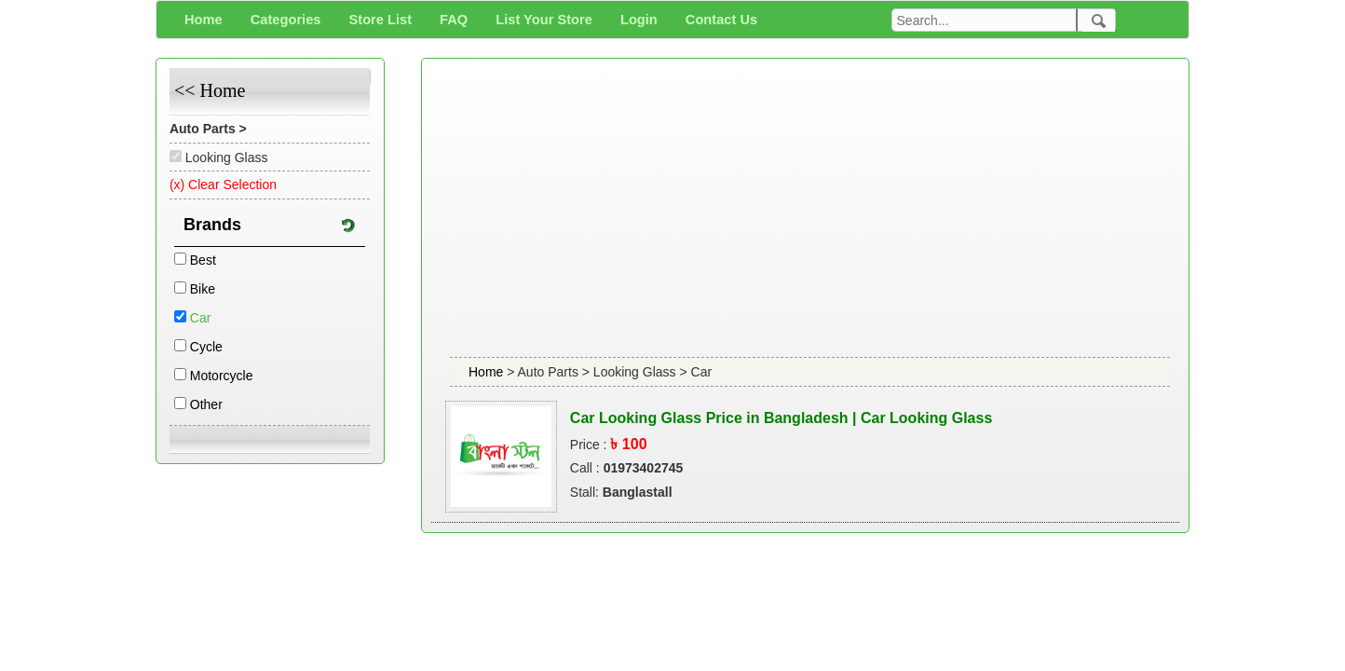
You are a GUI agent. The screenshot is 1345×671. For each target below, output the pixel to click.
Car (200, 317)
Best (203, 260)
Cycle (206, 346)
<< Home (209, 90)
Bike (202, 288)
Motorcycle (221, 375)
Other (206, 404)
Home (488, 371)
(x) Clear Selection (223, 184)
